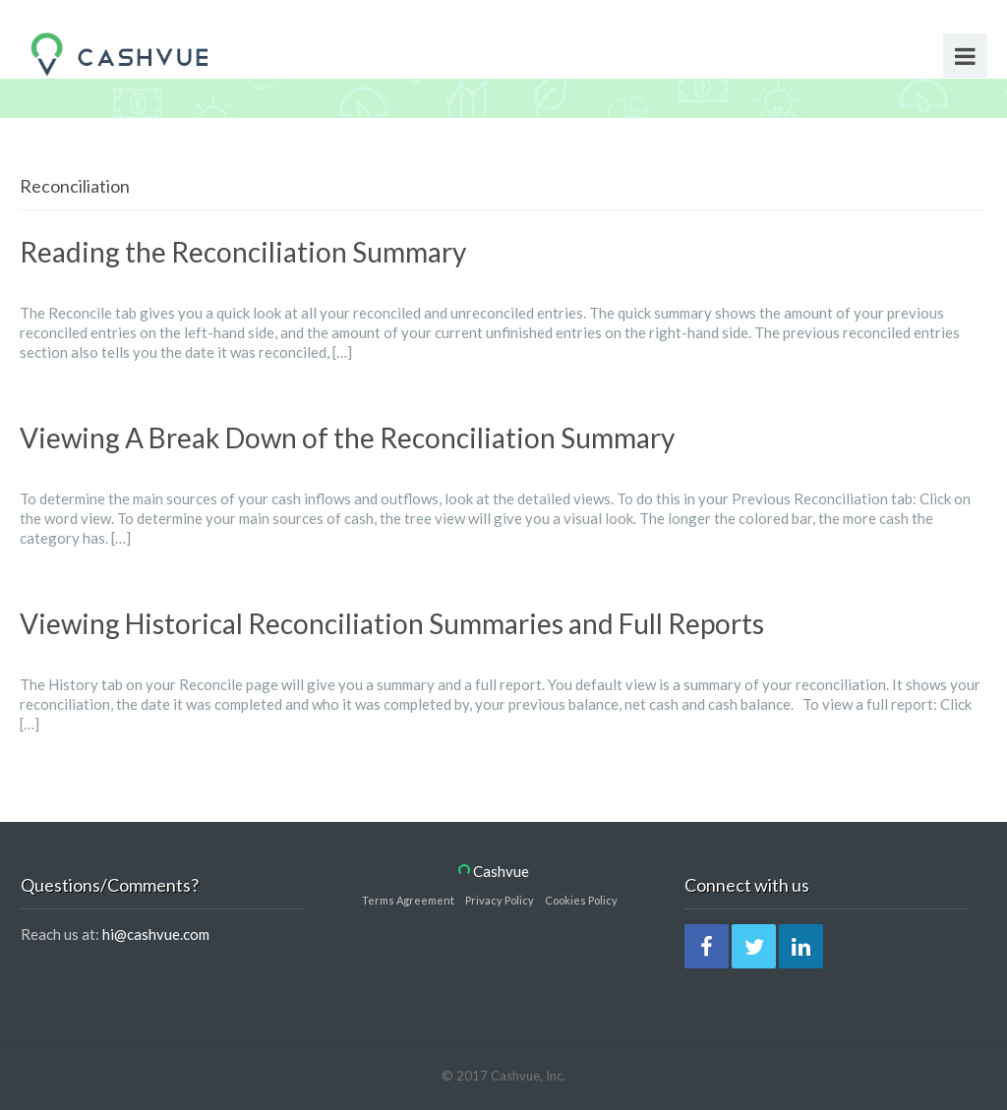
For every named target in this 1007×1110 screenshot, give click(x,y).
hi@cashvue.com (155, 934)
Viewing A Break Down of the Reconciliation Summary (347, 437)
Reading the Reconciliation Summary (243, 251)
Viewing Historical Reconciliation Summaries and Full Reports (392, 623)
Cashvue (493, 871)
